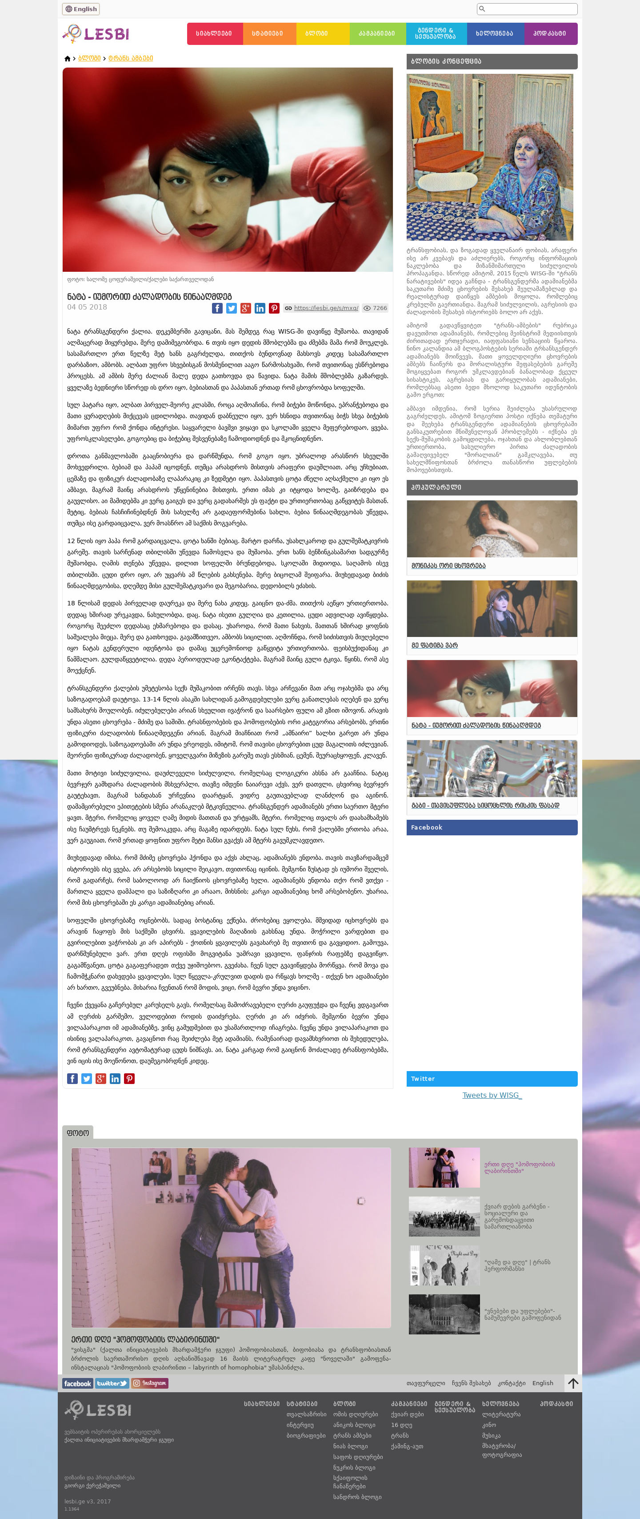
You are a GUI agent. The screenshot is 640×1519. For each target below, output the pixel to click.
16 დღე (401, 1425)
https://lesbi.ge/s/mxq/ (326, 308)
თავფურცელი (426, 1383)
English (85, 9)
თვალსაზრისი (307, 1414)
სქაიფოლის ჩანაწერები (350, 1482)
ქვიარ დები (407, 1414)
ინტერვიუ (300, 1425)
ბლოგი (316, 34)
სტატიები (267, 34)
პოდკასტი (550, 34)
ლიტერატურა (501, 1414)
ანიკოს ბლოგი (354, 1425)
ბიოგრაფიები (306, 1435)
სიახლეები (214, 34)
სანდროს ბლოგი (357, 1497)
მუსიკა (491, 1435)
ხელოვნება (494, 34)
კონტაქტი (512, 1383)
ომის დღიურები (355, 1414)
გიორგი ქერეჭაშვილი (92, 1486)
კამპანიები (377, 34)
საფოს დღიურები (358, 1457)
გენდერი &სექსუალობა (435, 34)
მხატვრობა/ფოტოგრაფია (502, 1450)
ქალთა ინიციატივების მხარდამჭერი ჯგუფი (119, 1440)
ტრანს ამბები (130, 58)
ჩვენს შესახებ (471, 1383)
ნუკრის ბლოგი (354, 1467)
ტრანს (400, 1435)
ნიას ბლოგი (350, 1446)
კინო (489, 1425)
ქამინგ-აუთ (407, 1446)
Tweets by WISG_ (492, 1095)
